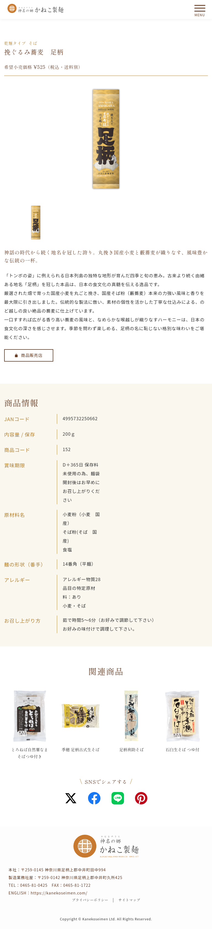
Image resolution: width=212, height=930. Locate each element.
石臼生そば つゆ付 (182, 749)
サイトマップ (131, 901)
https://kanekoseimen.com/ (59, 893)
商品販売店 (29, 355)
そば (35, 43)
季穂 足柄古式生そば (80, 753)
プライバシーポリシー (88, 901)
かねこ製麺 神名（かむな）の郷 (35, 8)
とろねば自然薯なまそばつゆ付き (29, 753)
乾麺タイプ (16, 43)
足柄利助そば (131, 749)
